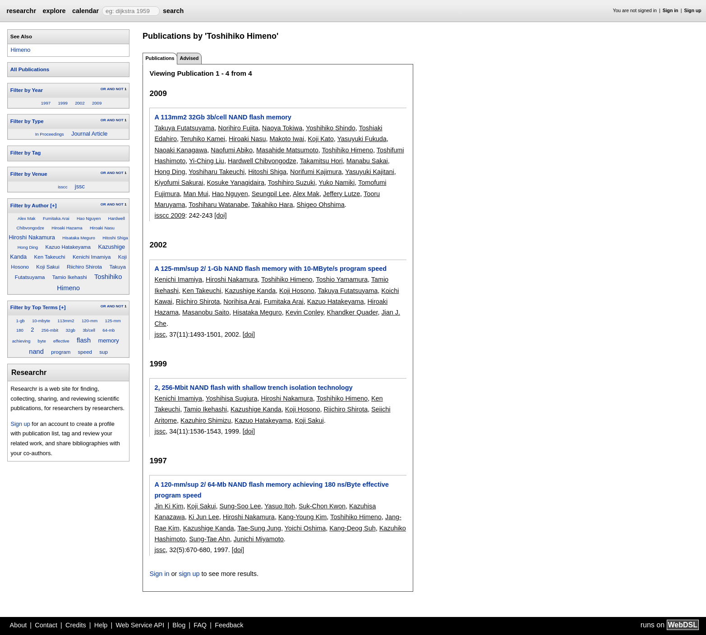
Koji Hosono (296, 290)
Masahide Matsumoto (287, 150)
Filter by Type (27, 121)
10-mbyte (41, 320)
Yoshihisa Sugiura (232, 398)
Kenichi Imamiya (92, 257)
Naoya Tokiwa (282, 128)
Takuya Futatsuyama (184, 128)
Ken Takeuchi (49, 257)
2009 (97, 103)
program (60, 352)
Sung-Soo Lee (240, 506)
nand (36, 351)
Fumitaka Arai (56, 218)
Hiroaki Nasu (102, 227)
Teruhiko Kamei (202, 138)
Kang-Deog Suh (352, 528)
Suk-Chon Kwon (322, 506)
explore (53, 10)
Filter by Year (26, 90)
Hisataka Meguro (78, 237)
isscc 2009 (169, 215)
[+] (53, 205)
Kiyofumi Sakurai (178, 182)
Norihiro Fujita (238, 128)
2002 (79, 103)
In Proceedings (49, 134)
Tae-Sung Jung (259, 528)
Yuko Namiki (336, 182)
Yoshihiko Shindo (330, 128)
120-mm (89, 320)
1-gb (20, 320)
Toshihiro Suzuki (291, 182)
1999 (62, 103)
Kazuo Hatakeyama (68, 247)
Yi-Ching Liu (206, 160)
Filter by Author (29, 205)
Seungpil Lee (271, 193)
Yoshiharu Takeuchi (217, 171)
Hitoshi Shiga (115, 237)
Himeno (20, 49)
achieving (21, 340)
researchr (21, 10)
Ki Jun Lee (204, 517)
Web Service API (139, 625)
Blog (178, 625)
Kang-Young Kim (302, 517)
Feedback (229, 625)
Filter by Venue (28, 174)
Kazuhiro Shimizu (205, 420)
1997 (46, 103)
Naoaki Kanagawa (180, 150)
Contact (46, 625)
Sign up (692, 10)
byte (42, 340)
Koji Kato (321, 138)
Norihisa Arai (241, 301)
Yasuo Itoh (279, 506)
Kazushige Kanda (250, 290)
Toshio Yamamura (342, 279)
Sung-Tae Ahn (209, 539)
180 (19, 330)
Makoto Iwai (286, 138)
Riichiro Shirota (84, 267)
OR (103, 89)
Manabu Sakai (367, 160)
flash (84, 340)
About (18, 625)
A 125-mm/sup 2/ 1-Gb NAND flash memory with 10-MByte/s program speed (270, 268)
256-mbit (50, 330)
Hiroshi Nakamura (32, 237)
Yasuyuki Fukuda (362, 138)
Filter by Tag (25, 152)
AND (111, 89)
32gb (70, 330)
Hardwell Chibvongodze (262, 160)
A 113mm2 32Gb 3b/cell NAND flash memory (222, 117)
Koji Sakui (47, 267)
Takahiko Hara (272, 204)
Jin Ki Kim (168, 506)
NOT (120, 89)
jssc (80, 186)
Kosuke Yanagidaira (235, 182)
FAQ (200, 625)
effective (61, 340)
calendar (85, 10)
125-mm (113, 320)
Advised (189, 58)
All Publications (29, 69)
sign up (189, 573)
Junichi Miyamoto (259, 539)
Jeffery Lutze (341, 193)
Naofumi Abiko (232, 150)
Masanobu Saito (205, 312)
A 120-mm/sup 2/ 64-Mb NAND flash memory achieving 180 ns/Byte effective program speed (271, 490)
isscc (62, 186)
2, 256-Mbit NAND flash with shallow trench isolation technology (253, 387)
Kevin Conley (304, 312)
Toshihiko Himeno (347, 150)
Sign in (670, 10)
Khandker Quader (352, 312)
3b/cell (89, 330)
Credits (75, 625)
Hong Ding (28, 247)
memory (108, 340)
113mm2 (65, 320)
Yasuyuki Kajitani (369, 171)
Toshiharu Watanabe (218, 204)
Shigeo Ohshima (320, 204)
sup (103, 352)
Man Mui (195, 193)
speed (85, 352)
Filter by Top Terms (34, 307)
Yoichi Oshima (305, 528)
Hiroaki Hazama (66, 227)
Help (101, 625)
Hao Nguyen (89, 218)
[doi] (220, 215)
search (173, 10)
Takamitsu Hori (321, 160)
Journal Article (89, 133)
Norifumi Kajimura (315, 171)
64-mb (108, 330)
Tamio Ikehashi (69, 277)
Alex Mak (26, 218)
